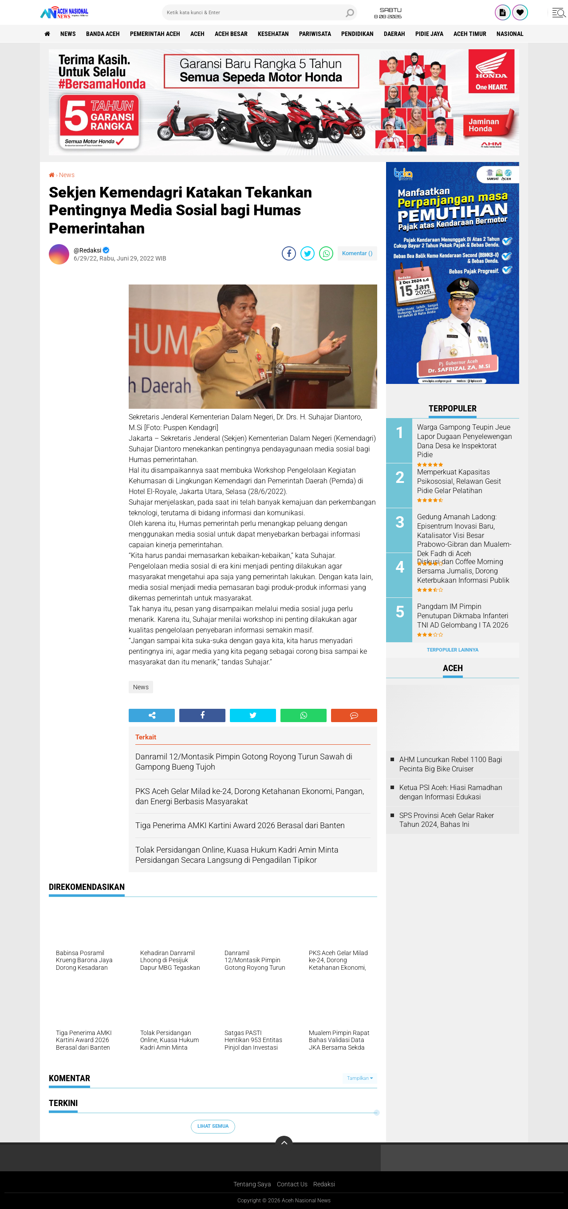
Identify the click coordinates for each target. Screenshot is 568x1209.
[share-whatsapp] (326, 253)
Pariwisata (315, 33)
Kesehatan (273, 33)
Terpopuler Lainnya (452, 650)
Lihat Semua (213, 1126)
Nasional (510, 33)
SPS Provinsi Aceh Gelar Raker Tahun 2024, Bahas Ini (446, 820)
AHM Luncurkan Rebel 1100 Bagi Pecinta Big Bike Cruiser (450, 764)
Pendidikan (357, 33)
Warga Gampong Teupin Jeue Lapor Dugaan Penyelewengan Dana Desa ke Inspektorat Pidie (464, 441)
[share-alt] (152, 715)
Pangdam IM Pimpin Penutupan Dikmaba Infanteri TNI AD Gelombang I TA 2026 (463, 615)
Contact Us (292, 1184)
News (68, 33)
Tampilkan (360, 1078)
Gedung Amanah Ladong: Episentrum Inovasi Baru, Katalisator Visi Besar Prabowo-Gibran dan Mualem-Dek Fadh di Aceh (464, 535)
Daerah (394, 33)
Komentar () (357, 253)
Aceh (197, 33)
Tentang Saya (252, 1184)
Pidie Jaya (429, 33)
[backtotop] (284, 1145)
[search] (259, 12)
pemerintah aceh (155, 33)
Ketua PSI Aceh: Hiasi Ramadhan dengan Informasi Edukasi (450, 792)
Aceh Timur (470, 33)
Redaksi (324, 1184)
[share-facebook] (289, 253)
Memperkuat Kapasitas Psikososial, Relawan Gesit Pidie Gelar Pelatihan (459, 481)
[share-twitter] (307, 253)
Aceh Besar (231, 33)
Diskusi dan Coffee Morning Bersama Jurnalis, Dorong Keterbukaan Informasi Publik (463, 571)
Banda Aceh (103, 33)
